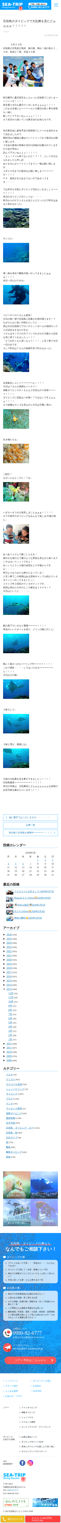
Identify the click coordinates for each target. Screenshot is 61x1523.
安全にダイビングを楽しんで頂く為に (38, 1446)
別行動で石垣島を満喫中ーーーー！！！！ (30, 832)
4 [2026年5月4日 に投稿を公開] (8, 864)
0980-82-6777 (27, 1333)
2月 (10, 1035)
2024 (9, 942)
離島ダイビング (14, 1152)
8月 (10, 1010)
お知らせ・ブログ (13, 1396)
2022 (9, 951)
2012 (9, 1043)
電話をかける (15, 1519)
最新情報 (10, 1118)
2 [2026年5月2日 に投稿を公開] (45, 860)
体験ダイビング (14, 1113)
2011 (9, 1047)
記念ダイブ (11, 1137)
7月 (10, 1014)
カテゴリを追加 (14, 1084)
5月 (10, 1022)
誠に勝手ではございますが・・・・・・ (29, 817)
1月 (10, 1039)
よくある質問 (11, 1391)
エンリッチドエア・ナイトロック (36, 1427)
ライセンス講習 (14, 1108)
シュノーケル (27, 1417)
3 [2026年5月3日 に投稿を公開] (52, 860)
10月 (11, 1001)
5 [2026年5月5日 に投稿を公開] (15, 864)
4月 (10, 1026)
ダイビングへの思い (42, 1381)
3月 (10, 1031)
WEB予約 (37, 1391)
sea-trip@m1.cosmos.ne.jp (28, 1348)
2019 (9, 964)
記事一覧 (30, 825)
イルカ (9, 1074)
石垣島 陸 (11, 1133)
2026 (9, 934)
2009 (9, 1056)
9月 (10, 1005)
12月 (11, 993)
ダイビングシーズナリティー (34, 1451)
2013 (9, 989)
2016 (9, 976)
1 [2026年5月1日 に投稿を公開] (37, 860)
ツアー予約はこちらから (30, 1360)
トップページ (11, 1381)
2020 (9, 959)
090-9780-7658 (36, 1337)
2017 (9, 972)
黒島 (8, 1157)
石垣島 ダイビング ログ (19, 1128)
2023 (9, 947)
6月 (10, 1018)
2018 (9, 968)
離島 (8, 1147)
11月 (10, 997)
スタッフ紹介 (11, 1386)
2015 (9, 980)
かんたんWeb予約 (46, 1519)
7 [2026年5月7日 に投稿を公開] (30, 864)
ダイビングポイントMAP (32, 1442)
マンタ (9, 1103)
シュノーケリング (15, 1089)
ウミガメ (10, 1079)
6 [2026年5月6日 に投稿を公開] (23, 864)
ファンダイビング (29, 1407)
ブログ (6, 32)
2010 (9, 1052)
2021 (9, 955)
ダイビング (11, 1094)
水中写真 (10, 1123)
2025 (9, 938)
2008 (9, 1060)
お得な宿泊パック (29, 1437)
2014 (9, 984)
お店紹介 (37, 1386)
